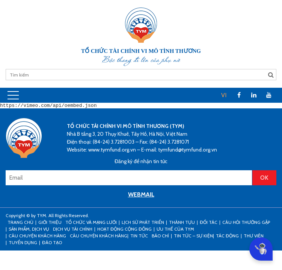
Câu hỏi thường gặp (246, 223)
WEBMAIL (141, 195)
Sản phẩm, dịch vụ (29, 230)
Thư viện (254, 237)
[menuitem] (223, 95)
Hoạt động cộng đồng (124, 230)
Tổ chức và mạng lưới (91, 223)
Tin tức (139, 237)
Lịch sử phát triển (143, 223)
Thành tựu (182, 223)
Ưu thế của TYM (175, 230)
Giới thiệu (50, 223)
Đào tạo (52, 243)
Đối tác (208, 223)
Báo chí (160, 237)
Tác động (227, 237)
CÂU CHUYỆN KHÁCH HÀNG (37, 237)
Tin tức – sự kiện (193, 237)
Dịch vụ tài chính (72, 230)
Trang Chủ (20, 223)
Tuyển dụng (23, 243)
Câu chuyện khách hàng (98, 237)
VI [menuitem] (223, 95)
